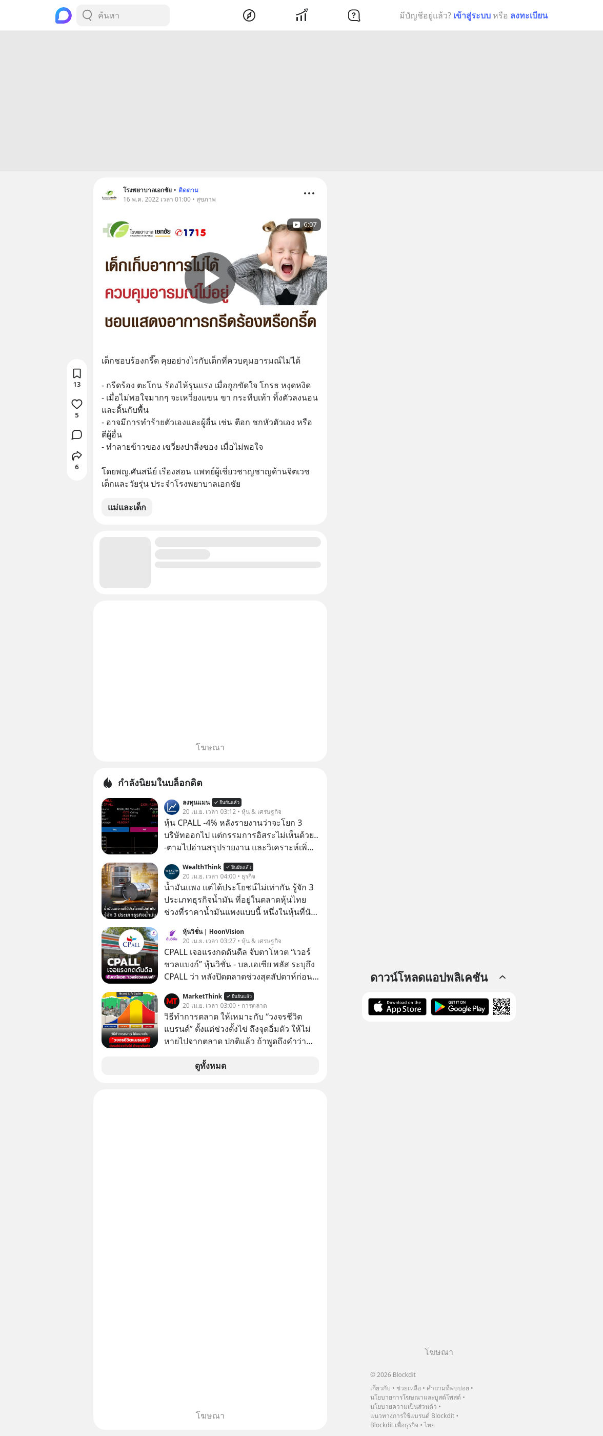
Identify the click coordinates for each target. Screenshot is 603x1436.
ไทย (429, 1425)
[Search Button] (87, 15)
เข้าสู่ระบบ (472, 15)
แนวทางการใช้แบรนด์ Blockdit (412, 1415)
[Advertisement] (301, 101)
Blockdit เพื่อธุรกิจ (394, 1425)
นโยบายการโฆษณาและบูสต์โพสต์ (415, 1397)
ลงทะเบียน (529, 15)
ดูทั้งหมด (210, 1065)
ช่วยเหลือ (408, 1388)
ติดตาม (188, 190)
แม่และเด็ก (127, 507)
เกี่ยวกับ (380, 1388)
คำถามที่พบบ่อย (448, 1388)
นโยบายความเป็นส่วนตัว (403, 1406)
